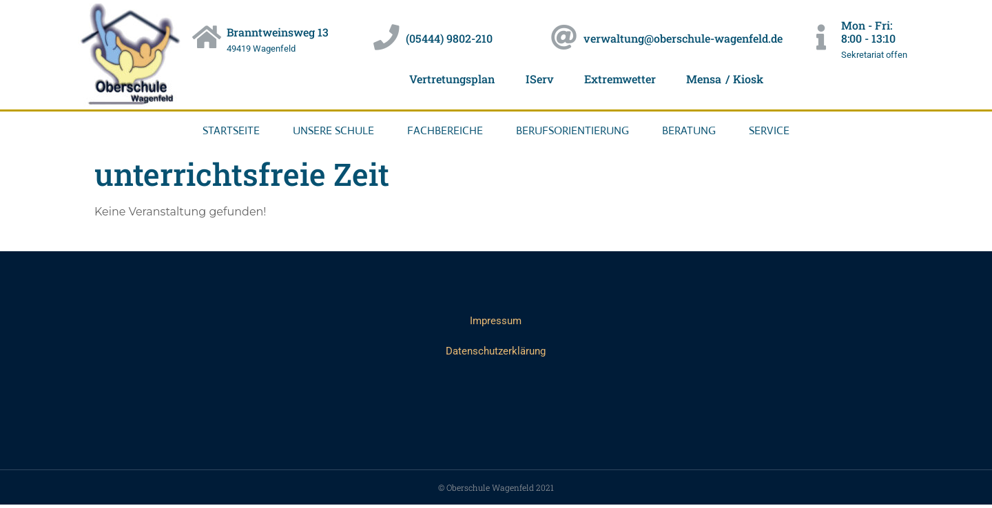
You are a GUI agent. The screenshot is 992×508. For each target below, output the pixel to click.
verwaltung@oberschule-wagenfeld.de (685, 38)
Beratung (689, 130)
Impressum (495, 321)
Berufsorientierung (572, 130)
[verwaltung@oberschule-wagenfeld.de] (565, 37)
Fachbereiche (445, 130)
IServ (535, 79)
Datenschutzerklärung (495, 353)
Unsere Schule (333, 130)
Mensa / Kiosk (735, 79)
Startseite (231, 130)
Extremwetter (621, 79)
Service (769, 130)
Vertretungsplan (441, 79)
